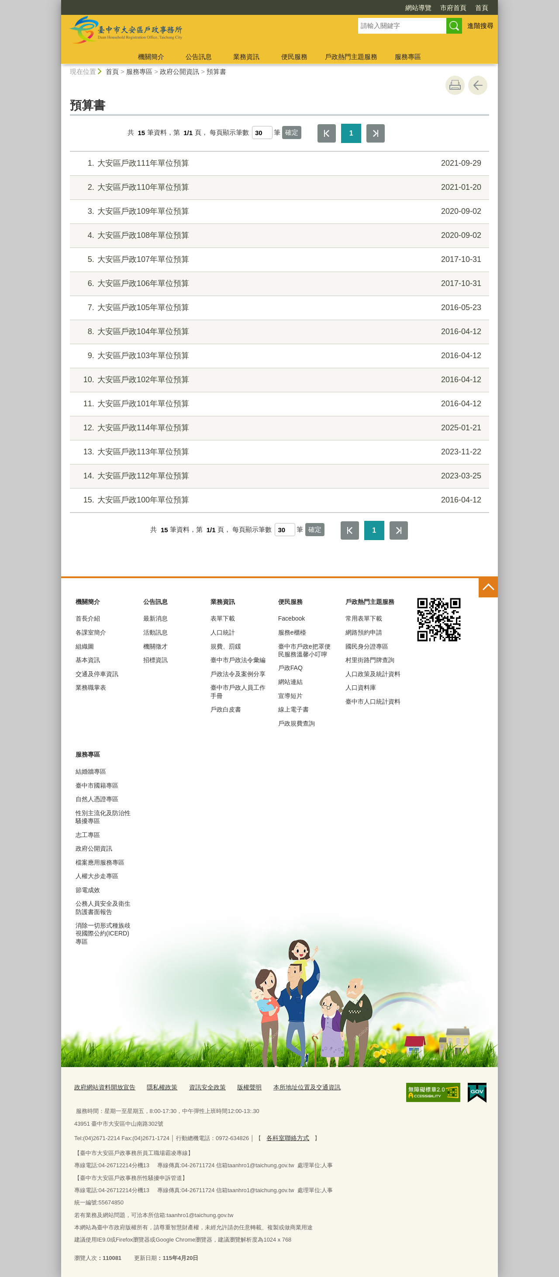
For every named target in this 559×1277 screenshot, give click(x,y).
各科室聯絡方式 (286, 1136)
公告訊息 (199, 56)
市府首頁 (453, 7)
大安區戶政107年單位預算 (278, 259)
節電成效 (88, 889)
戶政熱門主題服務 (351, 56)
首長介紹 (88, 618)
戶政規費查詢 (296, 723)
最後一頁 (375, 133)
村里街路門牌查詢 (369, 659)
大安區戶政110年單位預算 (278, 187)
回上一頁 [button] (477, 85)
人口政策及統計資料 (372, 673)
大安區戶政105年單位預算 (278, 307)
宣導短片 (290, 695)
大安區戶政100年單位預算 (278, 500)
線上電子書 (293, 709)
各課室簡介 (91, 632)
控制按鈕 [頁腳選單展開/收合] (488, 587)
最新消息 (155, 618)
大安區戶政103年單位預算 (278, 355)
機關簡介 (151, 56)
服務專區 (408, 56)
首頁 (481, 7)
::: (57, 3)
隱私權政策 (156, 1087)
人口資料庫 (360, 687)
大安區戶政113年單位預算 (278, 452)
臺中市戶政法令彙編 (238, 659)
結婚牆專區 (91, 771)
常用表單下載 (363, 618)
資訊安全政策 (200, 1087)
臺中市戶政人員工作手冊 (238, 691)
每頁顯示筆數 (229, 132)
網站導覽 (418, 7)
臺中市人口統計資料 (372, 701)
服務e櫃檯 (292, 632)
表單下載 (222, 618)
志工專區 (88, 834)
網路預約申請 (363, 632)
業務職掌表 (91, 687)
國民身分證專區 (366, 646)
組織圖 (85, 646)
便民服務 (294, 56)
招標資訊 (155, 659)
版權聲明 (239, 1087)
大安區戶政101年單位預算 (278, 404)
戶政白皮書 (225, 709)
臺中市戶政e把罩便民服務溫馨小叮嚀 (304, 650)
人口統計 (222, 632)
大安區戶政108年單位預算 (278, 235)
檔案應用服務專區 (100, 862)
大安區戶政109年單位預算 (278, 211)
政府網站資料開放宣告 (102, 1087)
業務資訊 (246, 56)
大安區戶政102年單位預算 (278, 379)
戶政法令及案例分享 (238, 673)
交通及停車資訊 (97, 673)
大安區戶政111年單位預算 (278, 163)
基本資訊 (88, 659)
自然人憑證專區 (97, 799)
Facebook (291, 618)
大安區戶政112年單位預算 (278, 476)
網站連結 (290, 681)
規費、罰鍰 (225, 646)
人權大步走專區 (97, 875)
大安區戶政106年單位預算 (278, 283)
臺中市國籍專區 (97, 785)
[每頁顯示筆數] (262, 132)
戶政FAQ (290, 667)
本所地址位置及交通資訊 (293, 1087)
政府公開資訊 (179, 71)
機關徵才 (155, 646)
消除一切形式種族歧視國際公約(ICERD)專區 (103, 933)
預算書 (216, 71)
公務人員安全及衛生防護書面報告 (103, 907)
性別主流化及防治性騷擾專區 (103, 816)
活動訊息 (155, 632)
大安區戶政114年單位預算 (278, 428)
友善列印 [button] (455, 85)
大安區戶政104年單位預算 (278, 331)
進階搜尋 (480, 25)
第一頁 (326, 133)
